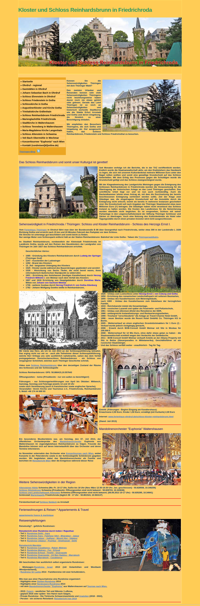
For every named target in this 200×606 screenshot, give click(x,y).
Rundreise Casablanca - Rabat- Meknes (47, 548)
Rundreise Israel (43, 567)
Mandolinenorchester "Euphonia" (46, 586)
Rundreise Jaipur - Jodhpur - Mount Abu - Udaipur (52, 538)
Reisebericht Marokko (30, 545)
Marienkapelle (38, 495)
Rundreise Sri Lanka (30, 572)
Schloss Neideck (48, 502)
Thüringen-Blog (27, 151)
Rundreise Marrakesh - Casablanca (44, 557)
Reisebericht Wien (41, 460)
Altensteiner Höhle (28, 487)
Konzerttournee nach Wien (79, 453)
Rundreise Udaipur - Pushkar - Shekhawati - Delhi (52, 541)
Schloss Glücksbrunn (30, 490)
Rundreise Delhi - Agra (38, 533)
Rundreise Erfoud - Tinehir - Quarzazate (47, 552)
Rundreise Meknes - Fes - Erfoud (43, 550)
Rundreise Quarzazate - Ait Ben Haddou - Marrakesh (53, 555)
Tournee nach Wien (97, 586)
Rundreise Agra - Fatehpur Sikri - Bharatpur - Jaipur (53, 536)
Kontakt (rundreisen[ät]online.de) (39, 145)
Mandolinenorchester (70, 441)
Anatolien (84, 596)
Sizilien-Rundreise (46, 581)
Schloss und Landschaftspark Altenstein (39, 492)
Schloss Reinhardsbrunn (44, 365)
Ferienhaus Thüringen (35, 230)
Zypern (29, 591)
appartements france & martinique (36, 515)
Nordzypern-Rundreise (48, 584)
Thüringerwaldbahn (148, 237)
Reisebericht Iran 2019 (65, 598)
